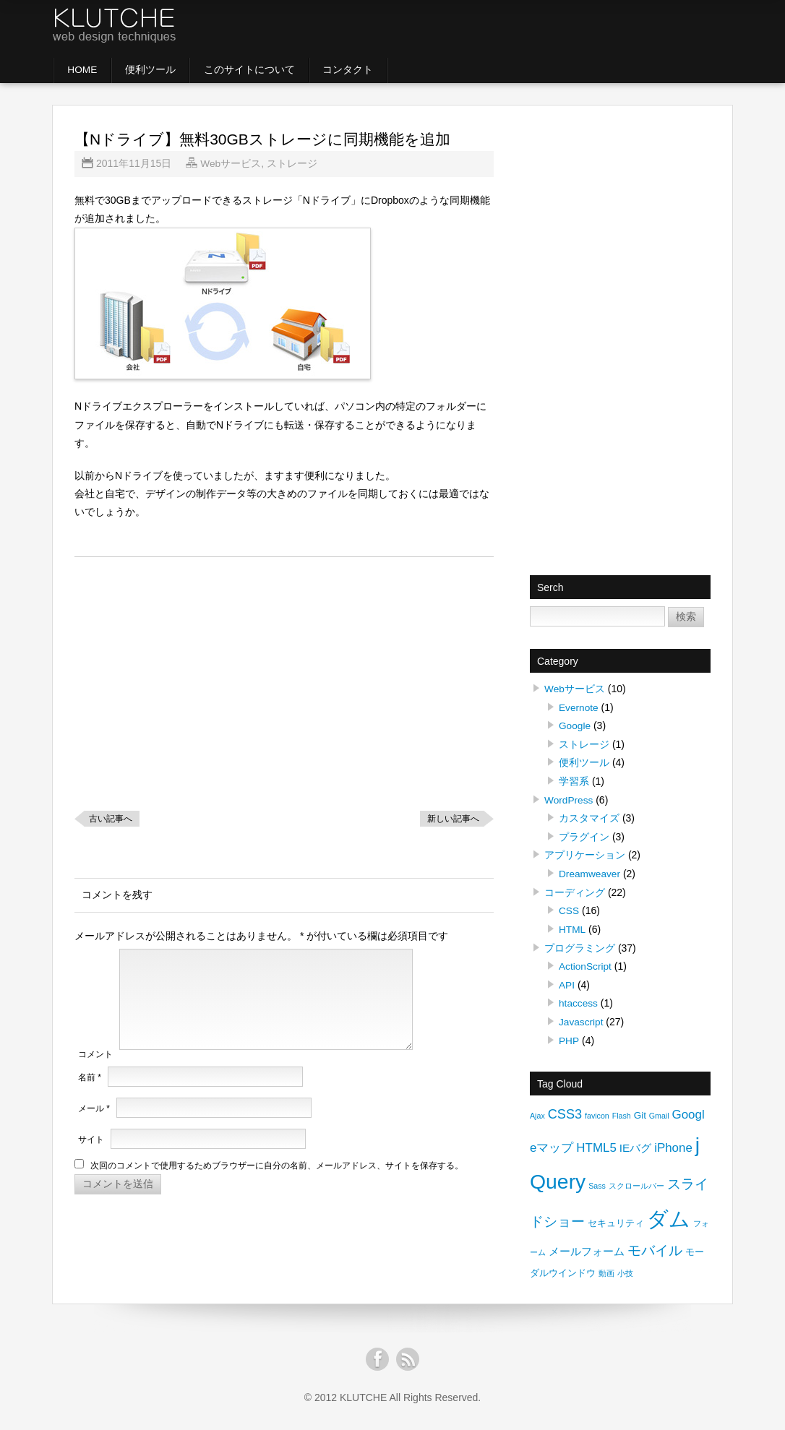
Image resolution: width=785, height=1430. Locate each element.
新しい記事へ (453, 819)
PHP (569, 1035)
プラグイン (584, 834)
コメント (95, 1072)
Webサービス (231, 164)
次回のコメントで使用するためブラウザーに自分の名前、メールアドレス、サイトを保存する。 (276, 1184)
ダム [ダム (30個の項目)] (668, 1213)
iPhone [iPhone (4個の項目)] (673, 1142)
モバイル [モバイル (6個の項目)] (654, 1244)
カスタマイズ (589, 816)
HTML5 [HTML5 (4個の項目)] (596, 1142)
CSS (569, 907)
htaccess (579, 998)
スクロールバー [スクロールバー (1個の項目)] (636, 1180)
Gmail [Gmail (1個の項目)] (659, 1110)
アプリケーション (584, 852)
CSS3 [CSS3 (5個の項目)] (565, 1109)
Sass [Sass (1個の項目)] (597, 1180)
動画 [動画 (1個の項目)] (606, 1267)
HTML (572, 925)
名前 (89, 1095)
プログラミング (579, 943)
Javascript (581, 1016)
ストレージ (292, 164)
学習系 (574, 780)
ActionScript (586, 962)
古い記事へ (110, 819)
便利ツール (154, 70)
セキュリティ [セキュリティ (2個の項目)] (616, 1217)
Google (575, 725)
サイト (91, 1158)
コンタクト (357, 70)
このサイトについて (255, 70)
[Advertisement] (540, 29)
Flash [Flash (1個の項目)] (621, 1110)
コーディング (574, 889)
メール (94, 1126)
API (567, 980)
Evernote (579, 707)
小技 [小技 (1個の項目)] (625, 1267)
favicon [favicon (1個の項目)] (597, 1110)
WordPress (569, 798)
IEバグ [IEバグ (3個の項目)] (635, 1142)
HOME (84, 70)
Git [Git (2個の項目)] (640, 1110)
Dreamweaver (590, 870)
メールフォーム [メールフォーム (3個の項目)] (587, 1245)
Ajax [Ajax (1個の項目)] (537, 1110)
